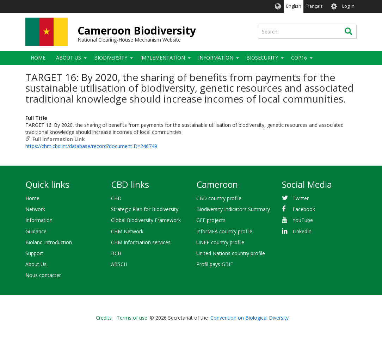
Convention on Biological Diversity (249, 317)
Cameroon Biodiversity (137, 30)
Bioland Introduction (48, 242)
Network (35, 209)
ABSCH (119, 264)
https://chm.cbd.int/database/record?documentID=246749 (91, 146)
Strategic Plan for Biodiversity (144, 209)
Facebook (303, 209)
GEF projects (211, 220)
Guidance (36, 231)
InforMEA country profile (224, 231)
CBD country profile (218, 198)
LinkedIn (302, 231)
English (293, 6)
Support (34, 253)
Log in (348, 6)
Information (215, 57)
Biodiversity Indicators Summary (233, 209)
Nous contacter (43, 275)
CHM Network (127, 231)
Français (314, 6)
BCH (116, 253)
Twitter (300, 198)
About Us (68, 57)
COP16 (299, 57)
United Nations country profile (230, 253)
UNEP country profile (220, 242)
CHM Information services (141, 242)
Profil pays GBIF (214, 264)
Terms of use (132, 317)
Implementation (162, 57)
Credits (104, 317)
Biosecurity (262, 57)
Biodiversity (110, 57)
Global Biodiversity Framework (146, 220)
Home (38, 57)
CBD (116, 198)
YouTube (302, 220)
